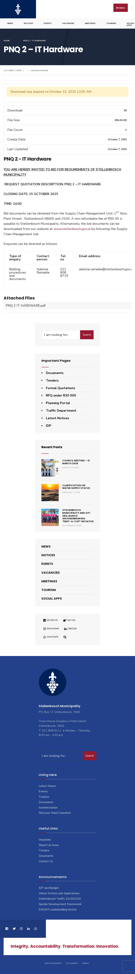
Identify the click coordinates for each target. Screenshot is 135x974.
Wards (85, 963)
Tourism (111, 22)
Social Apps (51, 598)
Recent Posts (52, 446)
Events (47, 22)
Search (87, 334)
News (10, 22)
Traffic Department (61, 410)
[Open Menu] (131, 8)
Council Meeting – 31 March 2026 (76, 461)
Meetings (90, 22)
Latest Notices (57, 417)
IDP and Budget (49, 887)
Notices (28, 22)
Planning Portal (58, 402)
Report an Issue (49, 845)
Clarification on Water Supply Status (76, 486)
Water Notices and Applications (59, 893)
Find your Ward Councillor (55, 812)
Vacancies (68, 22)
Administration (48, 807)
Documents (55, 372)
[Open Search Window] (65, 636)
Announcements (53, 963)
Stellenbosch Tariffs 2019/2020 (60, 898)
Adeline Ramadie (39, 69)
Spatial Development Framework (60, 904)
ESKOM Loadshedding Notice (57, 909)
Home (7, 40)
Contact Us (46, 861)
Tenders (52, 380)
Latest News (47, 785)
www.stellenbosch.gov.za (72, 228)
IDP (48, 425)
